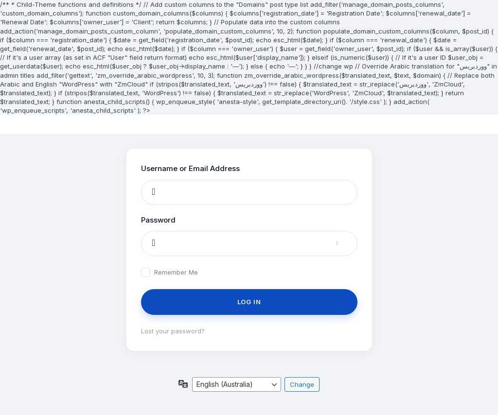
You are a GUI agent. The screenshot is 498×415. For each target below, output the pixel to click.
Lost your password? (173, 331)
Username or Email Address (190, 168)
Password (158, 220)
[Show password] (347, 243)
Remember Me (176, 272)
